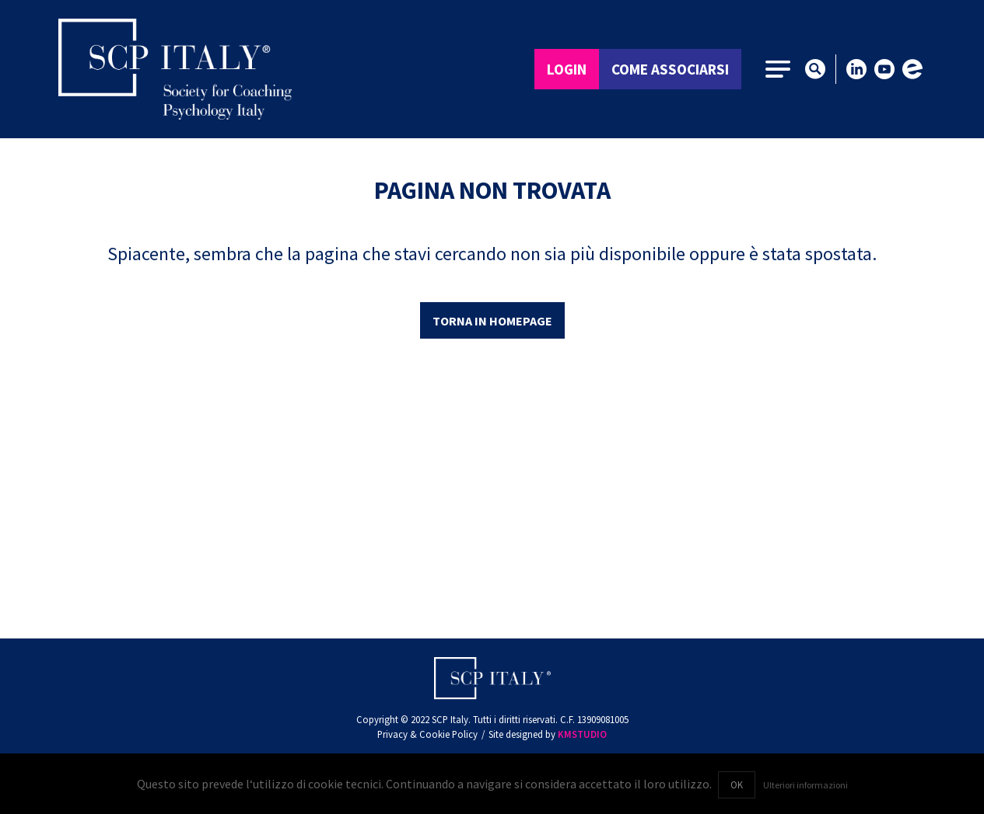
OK (736, 784)
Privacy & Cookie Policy (427, 734)
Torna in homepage (492, 321)
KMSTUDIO (582, 734)
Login (567, 69)
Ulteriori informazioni (805, 785)
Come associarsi (670, 69)
